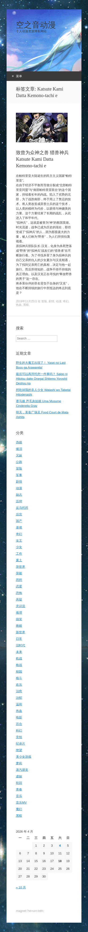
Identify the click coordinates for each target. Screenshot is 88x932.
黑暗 (26, 304)
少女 (19, 547)
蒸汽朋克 (22, 770)
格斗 (19, 678)
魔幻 (19, 809)
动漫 (58, 301)
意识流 (20, 606)
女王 (19, 540)
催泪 (19, 449)
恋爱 (19, 586)
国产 (19, 521)
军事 (19, 475)
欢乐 (19, 684)
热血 (19, 304)
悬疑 (19, 599)
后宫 (19, 514)
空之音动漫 (36, 25)
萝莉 (19, 763)
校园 (19, 671)
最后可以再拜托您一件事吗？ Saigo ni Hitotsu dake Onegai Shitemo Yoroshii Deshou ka (42, 378)
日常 (19, 639)
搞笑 (19, 619)
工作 (19, 553)
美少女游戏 (23, 756)
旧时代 (20, 645)
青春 (19, 789)
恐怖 (19, 593)
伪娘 (19, 442)
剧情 (51, 301)
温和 (19, 704)
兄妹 (19, 455)
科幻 (19, 730)
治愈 (19, 691)
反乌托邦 (22, 508)
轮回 (19, 783)
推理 (19, 612)
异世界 (20, 566)
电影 (19, 717)
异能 (19, 573)
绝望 (19, 750)
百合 (19, 724)
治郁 (19, 697)
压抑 (19, 501)
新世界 (20, 632)
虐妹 (19, 776)
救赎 (19, 625)
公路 (19, 462)
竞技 (19, 737)
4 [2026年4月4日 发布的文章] (60, 845)
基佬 (19, 527)
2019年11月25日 (26, 301)
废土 (19, 560)
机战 (19, 658)
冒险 (44, 301)
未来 (19, 652)
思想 (19, 580)
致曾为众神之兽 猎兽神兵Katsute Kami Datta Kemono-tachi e (42, 159)
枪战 (19, 665)
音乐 (19, 796)
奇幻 (66, 301)
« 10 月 (21, 887)
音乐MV (21, 802)
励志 (19, 494)
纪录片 (20, 743)
